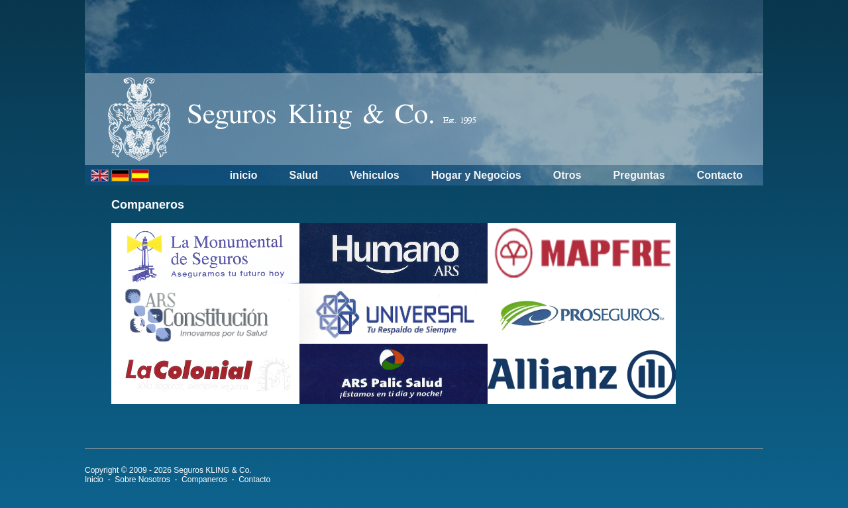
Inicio (94, 479)
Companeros (204, 479)
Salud (303, 175)
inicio (244, 175)
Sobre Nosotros (142, 479)
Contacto (720, 175)
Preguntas (638, 175)
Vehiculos (374, 175)
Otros (567, 175)
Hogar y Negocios (476, 175)
